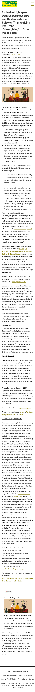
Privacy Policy (22, 679)
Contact (31, 679)
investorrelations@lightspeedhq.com (14, 569)
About (9, 672)
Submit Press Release (10, 675)
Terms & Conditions (25, 675)
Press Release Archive (20, 672)
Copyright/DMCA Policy (8, 679)
